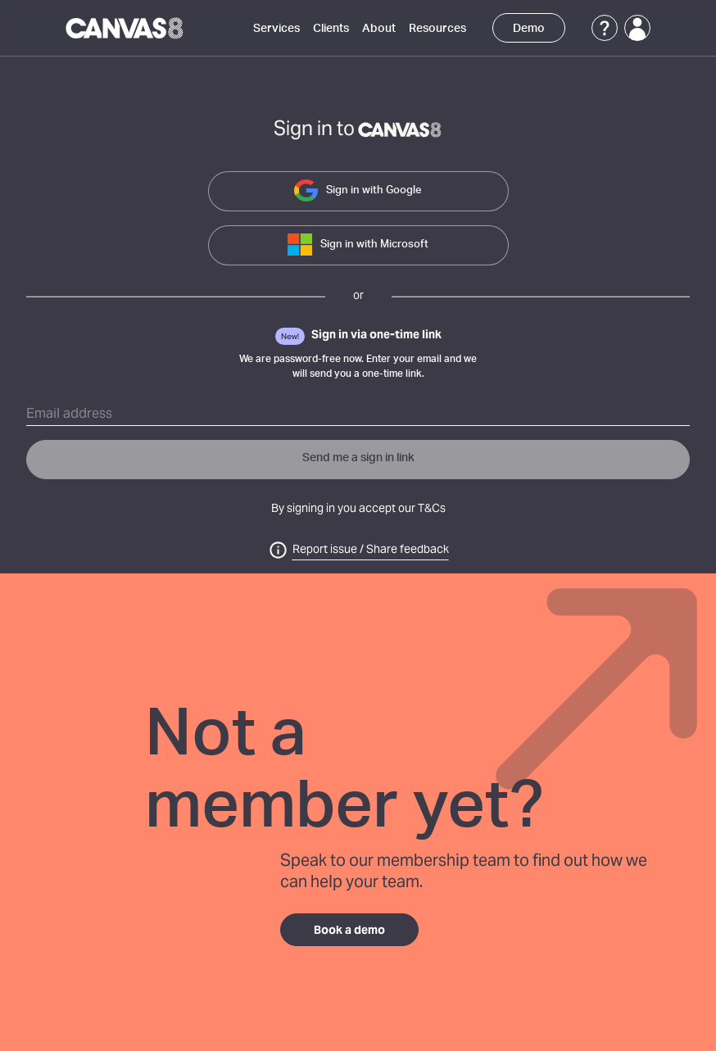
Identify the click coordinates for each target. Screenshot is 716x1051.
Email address (69, 414)
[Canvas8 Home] (126, 27)
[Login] (637, 28)
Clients (331, 28)
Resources (437, 28)
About (379, 28)
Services (276, 28)
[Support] (604, 28)
